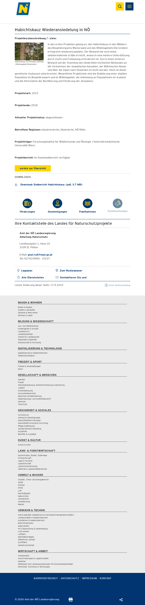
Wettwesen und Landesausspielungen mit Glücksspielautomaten (45, 564)
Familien (21, 379)
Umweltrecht (23, 499)
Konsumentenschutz (27, 393)
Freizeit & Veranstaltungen (29, 366)
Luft (19, 490)
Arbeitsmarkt (23, 555)
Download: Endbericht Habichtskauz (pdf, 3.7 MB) (49, 184)
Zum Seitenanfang (117, 285)
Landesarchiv (24, 331)
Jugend (21, 388)
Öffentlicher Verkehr (26, 539)
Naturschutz (23, 496)
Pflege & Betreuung (26, 426)
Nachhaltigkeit (24, 493)
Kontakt (105, 578)
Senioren (22, 401)
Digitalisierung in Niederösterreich (32, 353)
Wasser (21, 504)
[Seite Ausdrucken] (70, 600)
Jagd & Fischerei (25, 461)
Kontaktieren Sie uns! (73, 277)
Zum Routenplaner (71, 270)
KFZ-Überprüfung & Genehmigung (33, 528)
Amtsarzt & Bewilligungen (29, 417)
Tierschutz (22, 404)
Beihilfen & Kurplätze (27, 434)
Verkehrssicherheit (26, 545)
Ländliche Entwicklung (27, 466)
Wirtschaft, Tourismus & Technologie (34, 567)
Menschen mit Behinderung (30, 396)
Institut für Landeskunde (28, 337)
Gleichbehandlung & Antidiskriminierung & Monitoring (41, 385)
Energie (21, 485)
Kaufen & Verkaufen (26, 310)
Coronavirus (23, 415)
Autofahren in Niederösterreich (31, 520)
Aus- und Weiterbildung (28, 326)
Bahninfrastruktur (26, 523)
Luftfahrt (22, 534)
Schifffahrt (22, 542)
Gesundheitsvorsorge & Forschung (33, 423)
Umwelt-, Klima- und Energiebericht (33, 479)
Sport (20, 369)
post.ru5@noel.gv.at (40, 254)
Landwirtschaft (24, 463)
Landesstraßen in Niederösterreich (33, 517)
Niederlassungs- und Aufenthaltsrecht (34, 399)
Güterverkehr (23, 526)
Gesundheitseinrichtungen (29, 420)
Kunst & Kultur (24, 445)
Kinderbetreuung (25, 390)
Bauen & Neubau (25, 307)
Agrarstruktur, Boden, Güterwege (32, 455)
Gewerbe (22, 561)
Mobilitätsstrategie (26, 537)
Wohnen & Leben (25, 315)
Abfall (20, 482)
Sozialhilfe (22, 431)
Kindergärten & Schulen (28, 328)
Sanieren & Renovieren (28, 312)
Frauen (21, 382)
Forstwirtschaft (24, 458)
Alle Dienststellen (32, 277)
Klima (20, 488)
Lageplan (26, 270)
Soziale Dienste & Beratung (29, 428)
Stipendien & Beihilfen (27, 339)
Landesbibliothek (25, 334)
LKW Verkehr (23, 531)
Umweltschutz (24, 501)
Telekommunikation (26, 355)
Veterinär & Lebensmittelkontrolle (32, 469)
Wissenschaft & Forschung (29, 342)
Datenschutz (70, 578)
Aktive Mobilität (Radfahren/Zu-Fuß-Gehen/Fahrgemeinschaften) (46, 515)
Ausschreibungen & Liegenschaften (33, 558)
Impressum (89, 578)
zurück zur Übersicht (33, 168)
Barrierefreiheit (46, 578)
